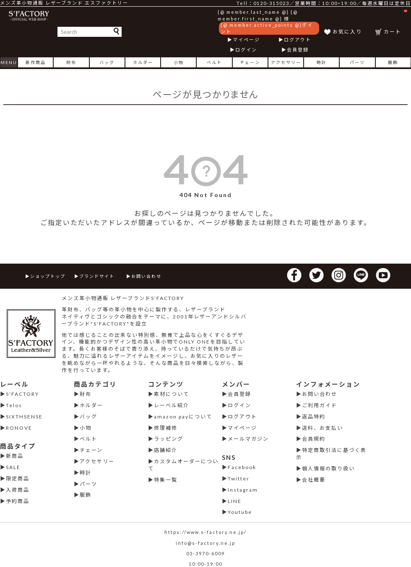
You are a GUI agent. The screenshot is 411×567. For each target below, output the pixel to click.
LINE (235, 501)
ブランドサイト (96, 276)
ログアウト (297, 39)
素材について (171, 394)
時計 (322, 62)
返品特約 (313, 416)
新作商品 (36, 62)
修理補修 (165, 428)
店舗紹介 (165, 450)
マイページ (246, 39)
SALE (13, 467)
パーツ (357, 62)
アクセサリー (286, 62)
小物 (179, 62)
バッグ (106, 62)
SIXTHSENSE (24, 416)
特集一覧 (165, 480)
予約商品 (17, 501)
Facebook (242, 467)
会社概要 (313, 480)
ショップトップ (47, 276)
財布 (71, 62)
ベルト (214, 62)
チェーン (250, 62)
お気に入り (347, 31)
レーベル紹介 (171, 405)
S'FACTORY (22, 394)
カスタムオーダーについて (183, 465)
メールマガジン (248, 439)
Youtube (240, 512)
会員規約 (313, 439)
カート (395, 22)
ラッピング (168, 439)
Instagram (243, 490)
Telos (14, 405)
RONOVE (19, 428)
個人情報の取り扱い (328, 468)
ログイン (246, 49)
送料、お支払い (322, 428)
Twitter (239, 478)
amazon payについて (183, 416)
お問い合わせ (146, 276)
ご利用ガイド (319, 405)
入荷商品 (17, 490)
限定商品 (17, 478)
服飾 (393, 62)
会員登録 (298, 49)
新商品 (14, 456)
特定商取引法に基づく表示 (331, 453)
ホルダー (143, 62)
